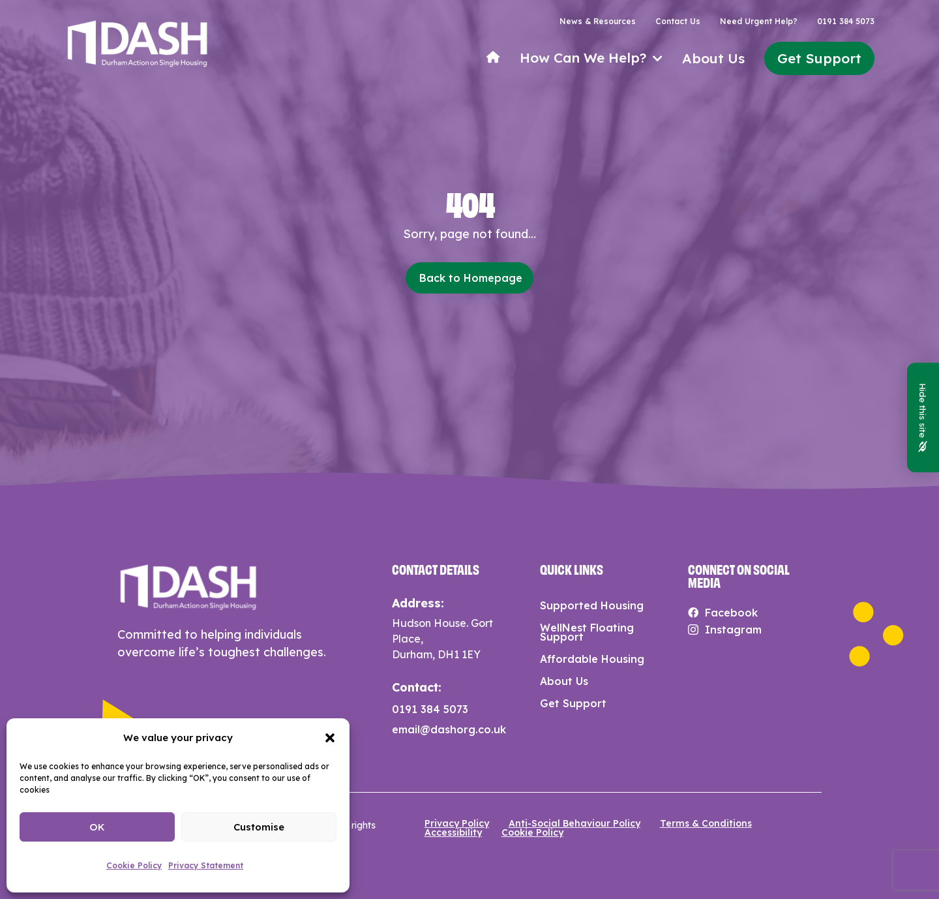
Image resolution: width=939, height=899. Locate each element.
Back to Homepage (470, 277)
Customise (258, 827)
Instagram (733, 629)
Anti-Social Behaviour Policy (574, 823)
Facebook (731, 612)
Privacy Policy (457, 823)
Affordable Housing (592, 658)
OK (97, 827)
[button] (329, 737)
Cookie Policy (134, 865)
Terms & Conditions (706, 823)
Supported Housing (592, 605)
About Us (713, 58)
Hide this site (923, 417)
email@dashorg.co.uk (449, 729)
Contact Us (677, 21)
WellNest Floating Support (587, 632)
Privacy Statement (205, 865)
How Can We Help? (583, 58)
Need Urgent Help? (758, 21)
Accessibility (453, 832)
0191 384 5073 (845, 21)
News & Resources (597, 21)
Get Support (819, 58)
